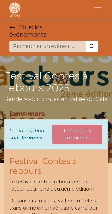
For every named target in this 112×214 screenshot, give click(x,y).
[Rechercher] (92, 46)
